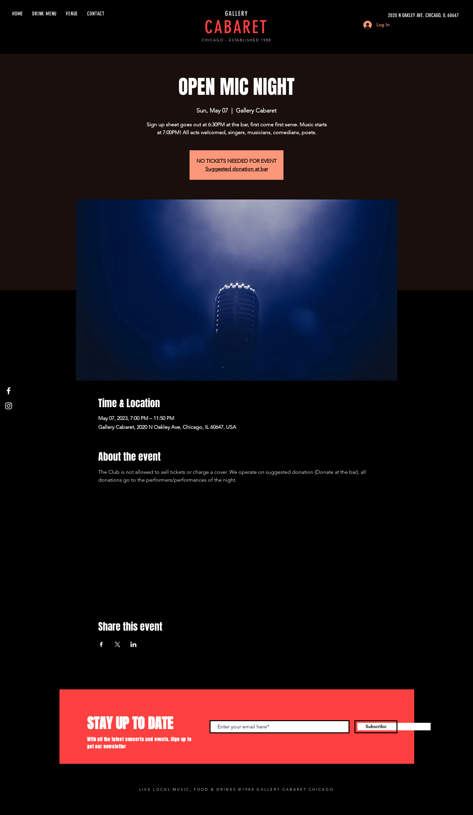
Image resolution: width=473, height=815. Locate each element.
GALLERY (236, 13)
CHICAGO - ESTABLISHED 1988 (236, 40)
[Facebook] (8, 390)
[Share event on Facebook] (101, 644)
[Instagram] (8, 405)
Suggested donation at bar (236, 169)
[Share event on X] (117, 644)
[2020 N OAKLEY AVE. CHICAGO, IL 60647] (396, 15)
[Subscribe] (375, 726)
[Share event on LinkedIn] (133, 644)
